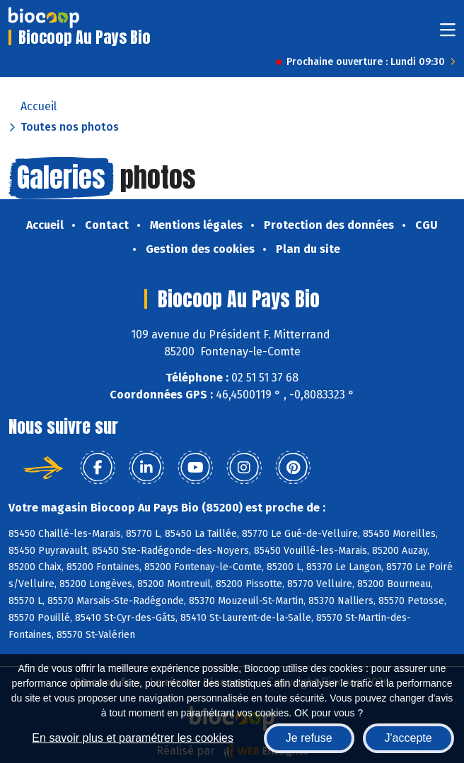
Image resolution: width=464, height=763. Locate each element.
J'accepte (408, 738)
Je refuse (309, 738)
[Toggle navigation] (448, 34)
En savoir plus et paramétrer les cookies (132, 738)
